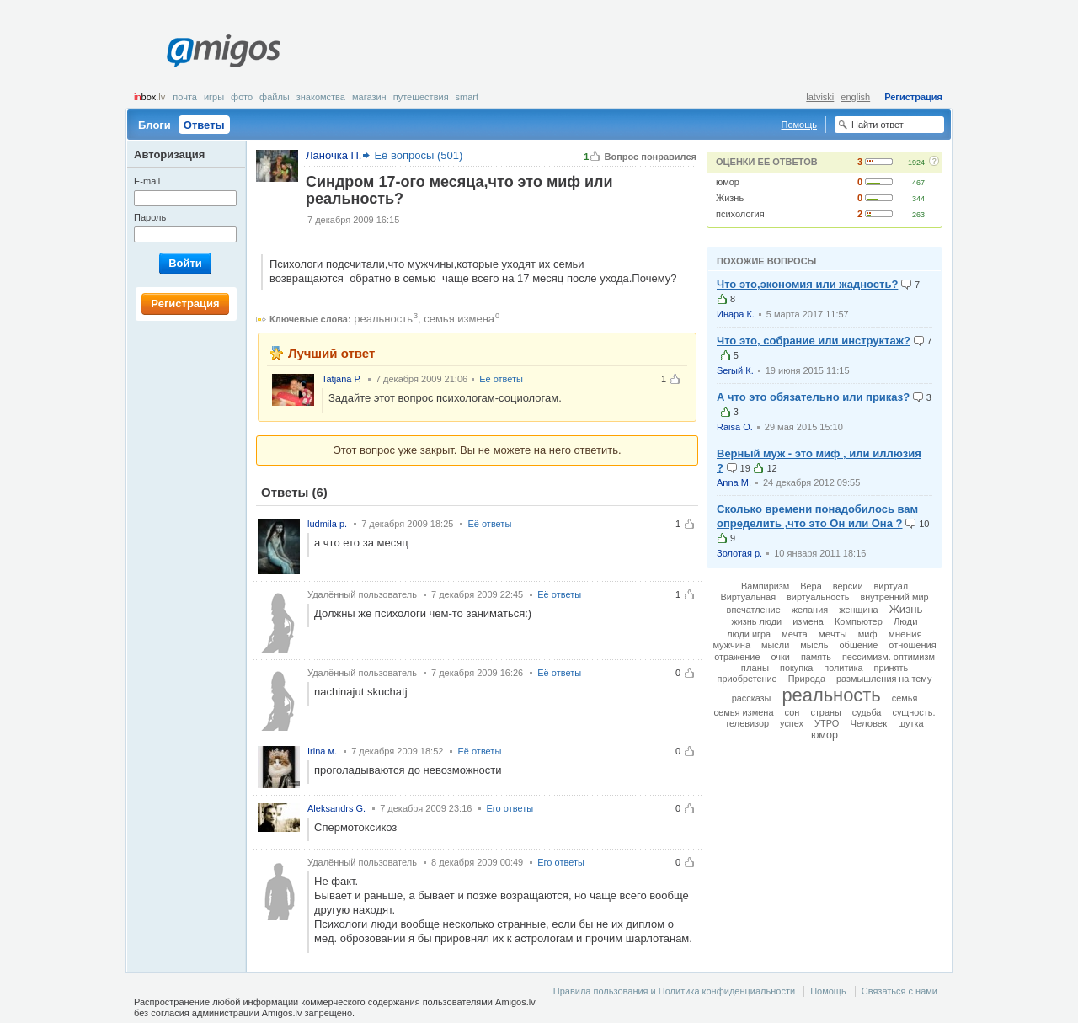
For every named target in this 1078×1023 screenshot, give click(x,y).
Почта (185, 97)
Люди (906, 621)
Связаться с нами (899, 991)
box (149, 97)
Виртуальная (748, 597)
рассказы (751, 698)
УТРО (826, 723)
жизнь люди (756, 621)
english (855, 97)
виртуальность (818, 597)
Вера (810, 586)
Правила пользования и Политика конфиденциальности (674, 991)
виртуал (891, 586)
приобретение (747, 679)
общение (858, 645)
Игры (214, 97)
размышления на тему (883, 679)
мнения (905, 633)
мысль (814, 645)
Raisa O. (735, 427)
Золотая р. (739, 553)
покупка (796, 668)
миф (868, 634)
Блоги (154, 125)
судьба (867, 712)
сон (792, 712)
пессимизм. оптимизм (888, 657)
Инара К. (736, 314)
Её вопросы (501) (418, 155)
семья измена (459, 318)
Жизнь (730, 198)
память (816, 657)
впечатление (754, 610)
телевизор (747, 723)
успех (791, 723)
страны (825, 712)
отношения (912, 645)
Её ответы (501, 379)
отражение (737, 657)
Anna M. (734, 482)
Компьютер (859, 621)
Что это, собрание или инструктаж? (813, 340)
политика (843, 668)
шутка (911, 723)
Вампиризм (765, 586)
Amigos (223, 50)
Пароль (150, 217)
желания (810, 610)
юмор (727, 182)
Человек (868, 723)
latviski (820, 97)
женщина (858, 610)
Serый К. (735, 370)
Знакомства (320, 97)
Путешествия (421, 97)
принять (891, 668)
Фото (242, 97)
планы (755, 668)
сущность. (913, 712)
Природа (806, 679)
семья (905, 698)
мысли (775, 645)
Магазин (369, 97)
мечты (833, 633)
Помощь (800, 125)
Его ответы (509, 808)
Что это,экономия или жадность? (807, 284)
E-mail (147, 181)
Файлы (274, 97)
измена (808, 621)
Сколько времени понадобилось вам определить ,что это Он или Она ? (817, 516)
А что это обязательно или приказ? (813, 397)
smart (467, 97)
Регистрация (913, 97)
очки (780, 657)
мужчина (731, 645)
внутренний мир (894, 597)
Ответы (204, 125)
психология (740, 214)
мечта (795, 634)
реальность (383, 318)
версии (848, 586)
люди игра (749, 634)
